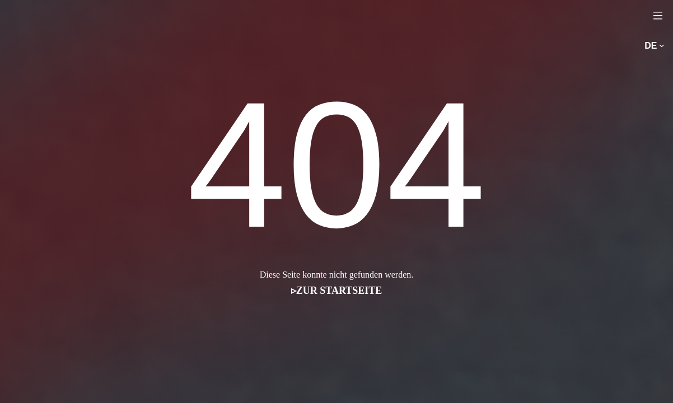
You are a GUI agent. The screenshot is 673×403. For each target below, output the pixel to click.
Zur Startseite (339, 290)
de (650, 45)
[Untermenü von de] (662, 46)
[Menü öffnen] (658, 15)
